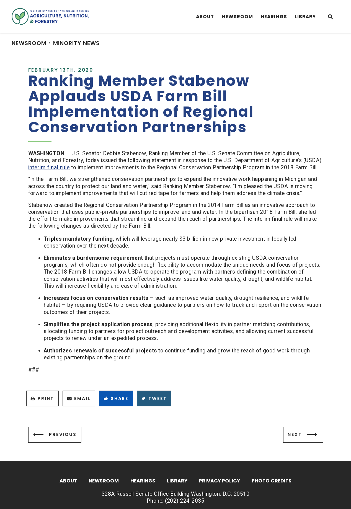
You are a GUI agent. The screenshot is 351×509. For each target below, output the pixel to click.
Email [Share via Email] (79, 398)
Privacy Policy (219, 481)
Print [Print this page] (42, 398)
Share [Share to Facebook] (116, 398)
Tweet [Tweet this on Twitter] (154, 398)
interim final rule (49, 167)
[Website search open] (330, 17)
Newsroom (237, 16)
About (205, 16)
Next (295, 434)
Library (305, 16)
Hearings (274, 16)
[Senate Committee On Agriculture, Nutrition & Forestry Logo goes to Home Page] (50, 16)
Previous (63, 434)
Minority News (76, 43)
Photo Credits (271, 481)
